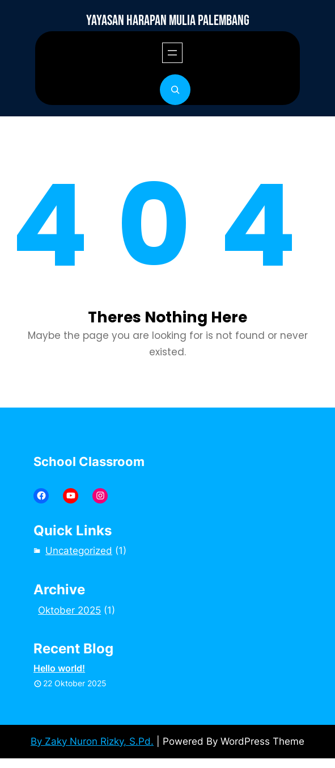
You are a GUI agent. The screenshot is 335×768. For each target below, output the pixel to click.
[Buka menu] (172, 53)
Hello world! (59, 668)
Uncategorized (78, 550)
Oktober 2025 (69, 610)
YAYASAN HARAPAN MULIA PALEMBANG (167, 21)
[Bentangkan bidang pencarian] (175, 89)
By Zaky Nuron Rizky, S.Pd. (92, 741)
